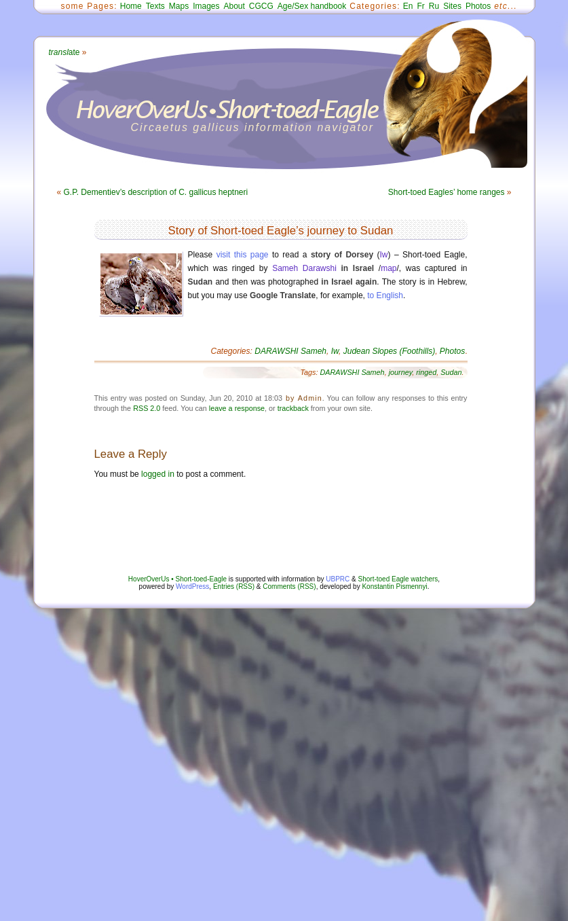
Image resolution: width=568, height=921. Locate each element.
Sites (452, 6)
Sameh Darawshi (304, 268)
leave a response (237, 408)
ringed (426, 372)
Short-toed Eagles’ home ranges (446, 192)
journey (401, 372)
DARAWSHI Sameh (290, 351)
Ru (434, 6)
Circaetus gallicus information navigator (253, 127)
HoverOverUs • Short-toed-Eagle (177, 579)
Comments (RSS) (289, 586)
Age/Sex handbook (312, 6)
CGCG (261, 6)
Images (206, 6)
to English (385, 295)
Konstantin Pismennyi (394, 586)
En (408, 6)
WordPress (192, 586)
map (388, 268)
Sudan (450, 372)
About (233, 6)
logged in (157, 474)
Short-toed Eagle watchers (398, 579)
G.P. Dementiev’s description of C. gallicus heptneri (156, 192)
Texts (155, 6)
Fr (421, 6)
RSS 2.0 (146, 408)
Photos (478, 6)
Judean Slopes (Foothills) (389, 351)
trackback (293, 408)
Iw (384, 254)
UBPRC (337, 579)
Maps (179, 6)
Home (131, 6)
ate (64, 52)
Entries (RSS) (233, 586)
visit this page (242, 254)
